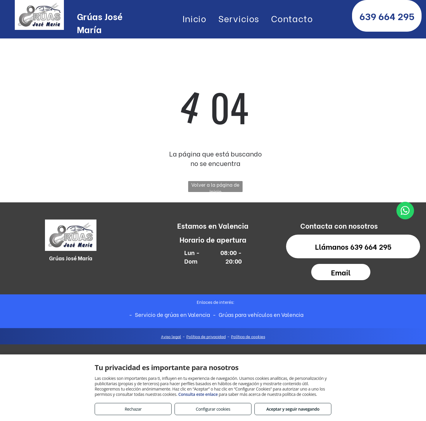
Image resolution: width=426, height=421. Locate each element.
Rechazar (133, 409)
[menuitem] (194, 18)
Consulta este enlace (198, 394)
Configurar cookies (213, 409)
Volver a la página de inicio (215, 186)
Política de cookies (248, 336)
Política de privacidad (206, 336)
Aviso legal (171, 336)
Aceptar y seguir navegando (292, 409)
